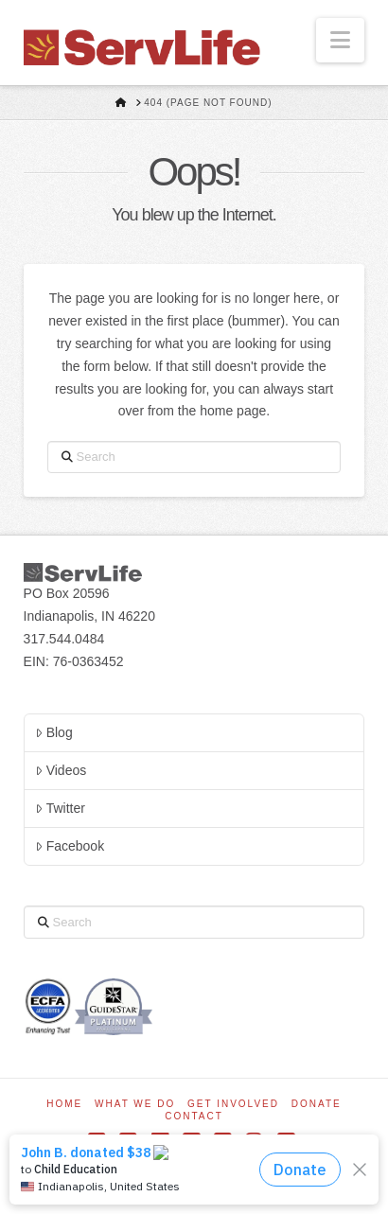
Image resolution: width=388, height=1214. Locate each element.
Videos (60, 770)
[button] (340, 40)
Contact (194, 1116)
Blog (53, 732)
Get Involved (233, 1104)
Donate (316, 1104)
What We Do (135, 1104)
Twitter (59, 808)
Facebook (69, 845)
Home (64, 1104)
